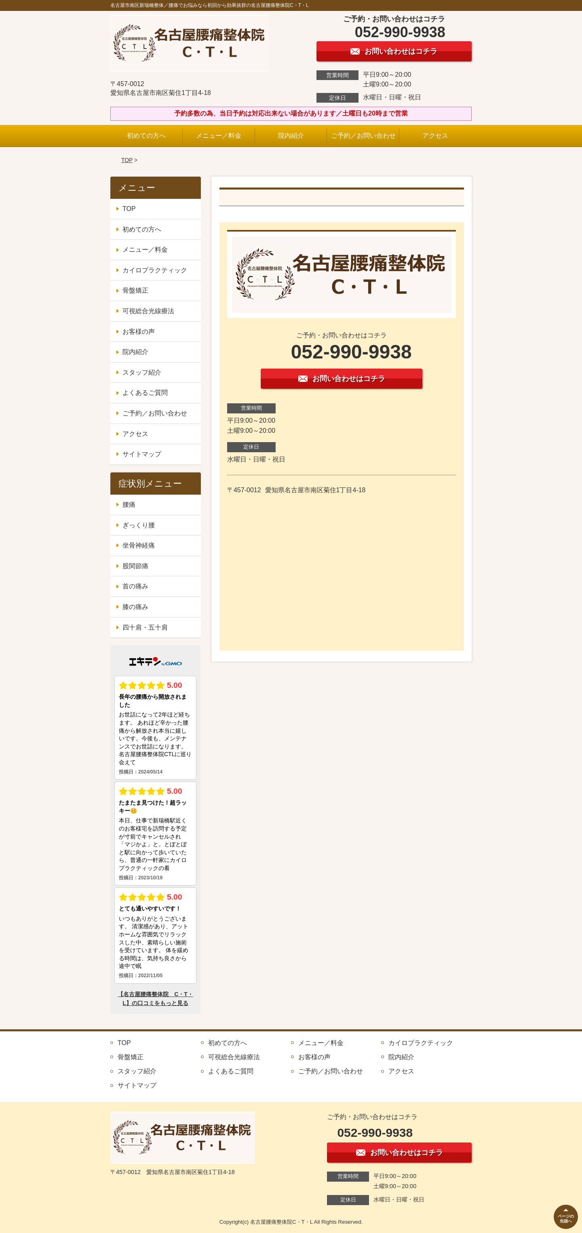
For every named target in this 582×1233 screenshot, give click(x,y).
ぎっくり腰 (138, 525)
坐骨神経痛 (138, 545)
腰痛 (128, 504)
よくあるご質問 (145, 392)
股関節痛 (135, 566)
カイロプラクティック (154, 270)
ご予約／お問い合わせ (363, 135)
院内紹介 (291, 135)
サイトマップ (141, 454)
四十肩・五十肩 (145, 627)
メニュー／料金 (218, 135)
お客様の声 (138, 331)
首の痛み (135, 586)
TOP (127, 160)
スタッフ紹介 (141, 372)
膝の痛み (135, 606)
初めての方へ (146, 135)
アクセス (435, 135)
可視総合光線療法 (148, 311)
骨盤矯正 (135, 290)
